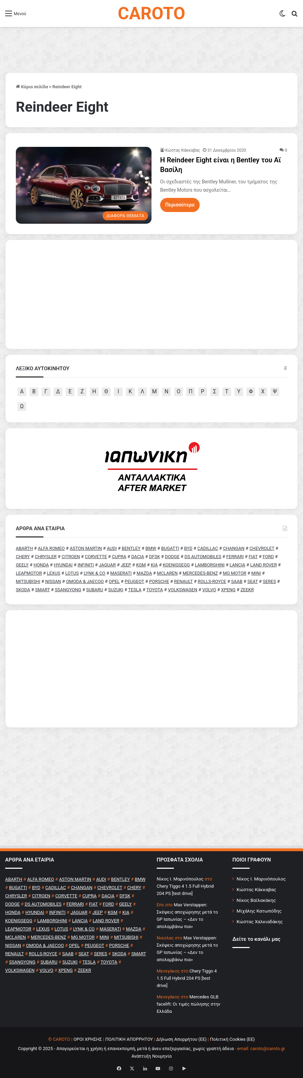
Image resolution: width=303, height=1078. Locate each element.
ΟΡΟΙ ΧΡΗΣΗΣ (87, 1039)
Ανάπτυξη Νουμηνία (152, 1056)
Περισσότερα (180, 205)
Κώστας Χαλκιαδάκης (260, 921)
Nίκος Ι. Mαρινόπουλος (180, 878)
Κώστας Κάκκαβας (182, 150)
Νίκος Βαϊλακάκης (256, 900)
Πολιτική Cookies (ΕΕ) (232, 1039)
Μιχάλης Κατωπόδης (259, 911)
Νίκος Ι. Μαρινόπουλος (261, 878)
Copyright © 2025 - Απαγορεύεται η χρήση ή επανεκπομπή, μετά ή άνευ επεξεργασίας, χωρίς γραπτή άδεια (125, 1048)
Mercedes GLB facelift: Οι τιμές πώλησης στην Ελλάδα (188, 1004)
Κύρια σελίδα (32, 86)
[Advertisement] (151, 669)
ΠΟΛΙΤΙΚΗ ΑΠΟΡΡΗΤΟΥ (129, 1039)
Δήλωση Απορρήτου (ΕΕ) (181, 1039)
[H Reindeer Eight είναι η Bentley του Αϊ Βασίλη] (84, 185)
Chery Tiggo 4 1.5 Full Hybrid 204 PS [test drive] (187, 978)
